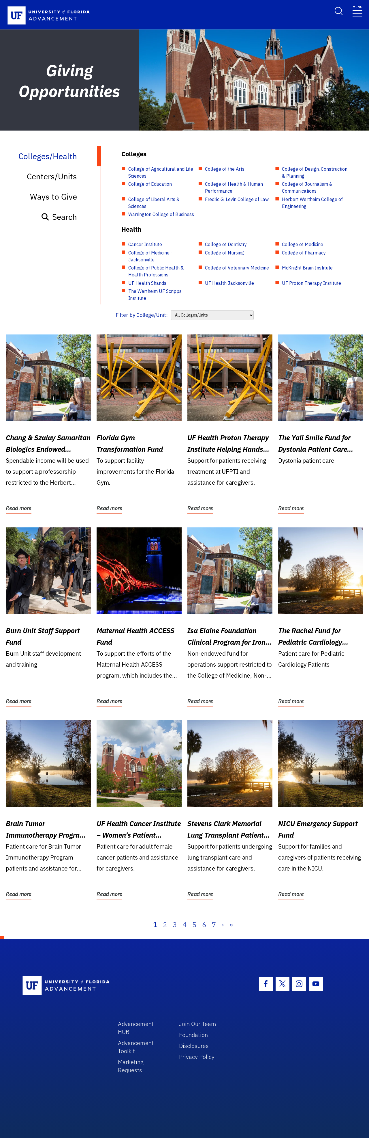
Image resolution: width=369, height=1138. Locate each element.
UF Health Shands (147, 283)
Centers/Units (52, 176)
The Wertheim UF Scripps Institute (155, 294)
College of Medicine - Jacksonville (150, 256)
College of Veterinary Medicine (237, 268)
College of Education (150, 184)
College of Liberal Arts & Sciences (154, 202)
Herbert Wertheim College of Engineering (312, 202)
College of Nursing (224, 253)
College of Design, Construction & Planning (314, 172)
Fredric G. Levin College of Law (237, 199)
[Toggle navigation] (357, 10)
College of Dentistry (226, 244)
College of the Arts (224, 169)
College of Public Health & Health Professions (156, 271)
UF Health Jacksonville (229, 283)
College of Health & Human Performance (234, 187)
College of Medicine (302, 244)
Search (59, 216)
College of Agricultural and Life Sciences (160, 172)
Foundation (193, 1035)
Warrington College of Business (161, 214)
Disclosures (194, 1046)
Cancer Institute (145, 244)
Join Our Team (197, 1024)
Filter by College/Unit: (142, 315)
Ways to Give (53, 196)
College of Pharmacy (304, 253)
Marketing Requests (131, 1066)
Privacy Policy (196, 1057)
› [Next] (223, 924)
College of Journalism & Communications (307, 187)
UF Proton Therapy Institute (311, 283)
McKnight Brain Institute (307, 268)
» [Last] (231, 924)
